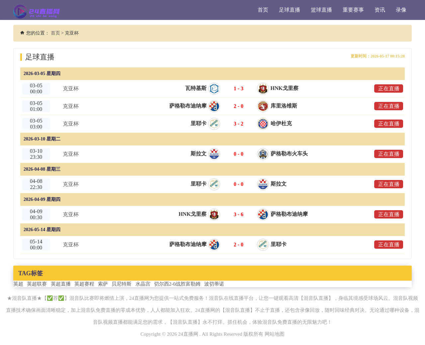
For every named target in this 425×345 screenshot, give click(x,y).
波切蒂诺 (214, 284)
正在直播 (388, 88)
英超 (18, 284)
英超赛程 (84, 284)
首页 (263, 10)
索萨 (103, 284)
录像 (401, 10)
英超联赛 (37, 284)
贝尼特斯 (121, 284)
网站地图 (275, 334)
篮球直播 (321, 10)
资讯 (380, 10)
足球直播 (289, 10)
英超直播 (61, 284)
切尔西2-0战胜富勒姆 (177, 284)
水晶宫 (142, 284)
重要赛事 (353, 10)
